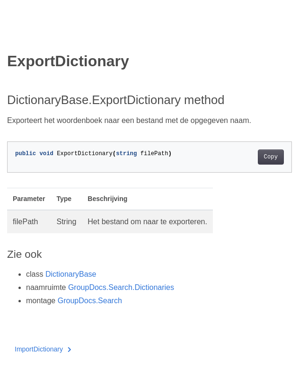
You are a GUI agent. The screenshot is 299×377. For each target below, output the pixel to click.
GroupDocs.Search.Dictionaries (121, 287)
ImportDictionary (43, 349)
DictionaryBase (71, 274)
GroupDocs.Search (90, 301)
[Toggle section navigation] (15, 36)
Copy (271, 157)
